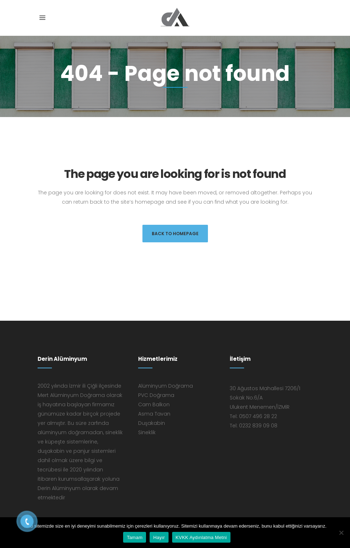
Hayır (159, 537)
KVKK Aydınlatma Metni (201, 537)
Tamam (134, 537)
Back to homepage (175, 234)
